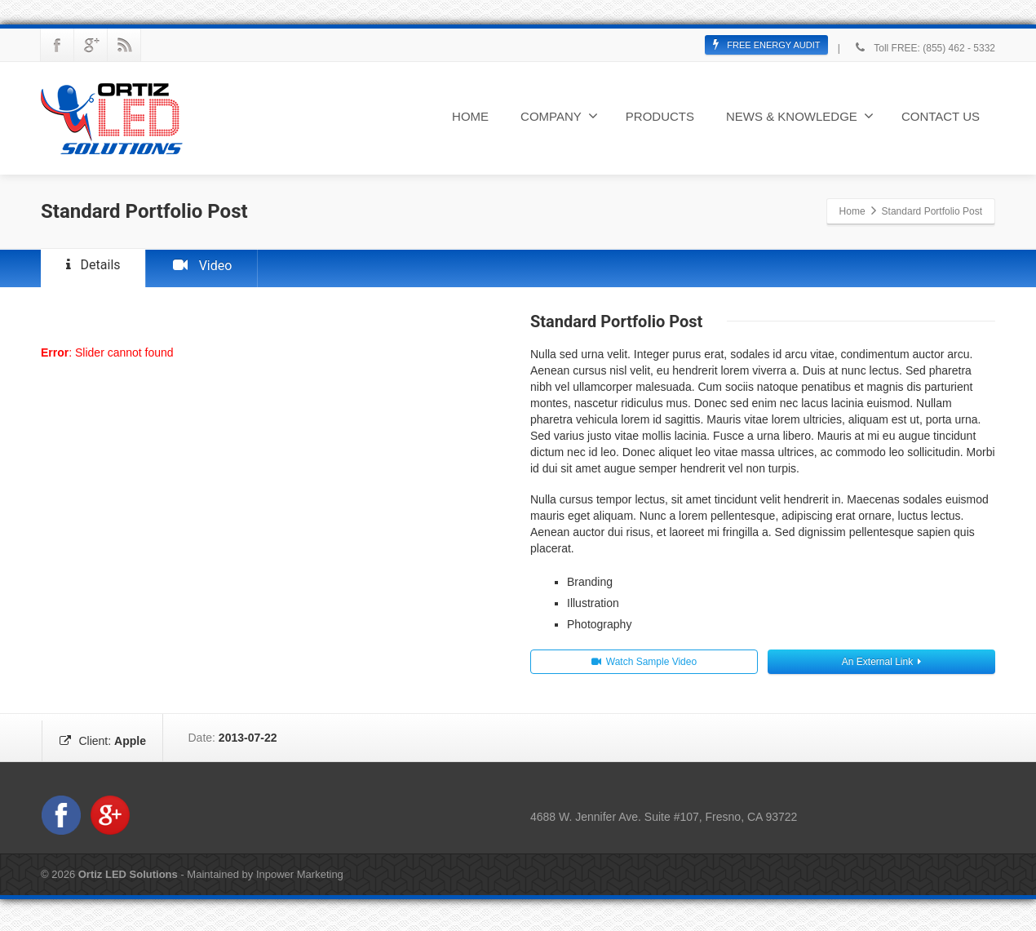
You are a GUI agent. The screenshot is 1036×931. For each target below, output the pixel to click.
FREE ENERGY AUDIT (766, 45)
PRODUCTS (660, 116)
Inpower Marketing (299, 882)
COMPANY (559, 116)
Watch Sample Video (644, 669)
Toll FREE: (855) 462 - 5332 (923, 48)
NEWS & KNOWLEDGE (800, 116)
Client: (110, 744)
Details (100, 269)
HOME (470, 116)
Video (224, 271)
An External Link (881, 669)
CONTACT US (940, 116)
